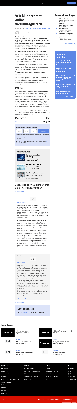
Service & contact (50, 374)
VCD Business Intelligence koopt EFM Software (25, 353)
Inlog (47, 379)
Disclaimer (41, 399)
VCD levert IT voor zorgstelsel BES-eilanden (62, 332)
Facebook (72, 368)
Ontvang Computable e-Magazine (10, 379)
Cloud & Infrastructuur (39, 28)
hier (46, 141)
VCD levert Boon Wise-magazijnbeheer (59, 353)
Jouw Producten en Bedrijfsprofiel (32, 371)
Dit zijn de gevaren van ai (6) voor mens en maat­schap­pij (63, 69)
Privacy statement (68, 399)
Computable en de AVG (52, 371)
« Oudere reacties (19, 191)
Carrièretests (4, 368)
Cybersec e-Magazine (6, 382)
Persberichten (27, 379)
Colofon (48, 368)
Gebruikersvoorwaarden (53, 399)
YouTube (72, 376)
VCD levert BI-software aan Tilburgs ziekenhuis (23, 342)
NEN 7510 (4, 393)
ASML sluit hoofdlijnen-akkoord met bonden (63, 92)
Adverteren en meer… (29, 368)
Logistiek (55, 350)
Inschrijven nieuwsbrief (52, 376)
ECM (16, 121)
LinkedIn (72, 374)
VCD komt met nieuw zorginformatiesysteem (22, 332)
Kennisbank (4, 371)
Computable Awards (6, 374)
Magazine (4, 376)
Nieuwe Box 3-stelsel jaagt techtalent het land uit (64, 62)
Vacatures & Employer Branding (32, 376)
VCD (49, 28)
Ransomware (4, 390)
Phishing (3, 387)
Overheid (18, 329)
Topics (3, 385)
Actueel (29, 28)
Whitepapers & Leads (29, 374)
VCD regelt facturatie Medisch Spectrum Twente (61, 342)
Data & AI (18, 339)
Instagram (73, 379)
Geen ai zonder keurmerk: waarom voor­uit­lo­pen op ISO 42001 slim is (64, 78)
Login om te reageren (22, 250)
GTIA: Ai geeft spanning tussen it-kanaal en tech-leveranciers (63, 86)
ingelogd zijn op (26, 312)
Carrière (55, 329)
